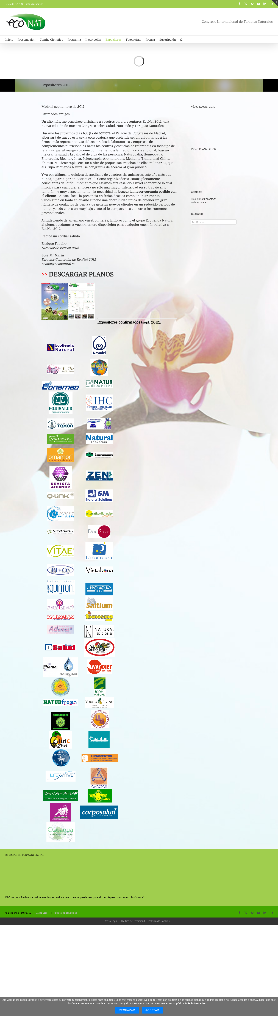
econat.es (202, 202)
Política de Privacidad (133, 921)
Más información (195, 1003)
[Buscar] (193, 221)
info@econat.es (34, 4)
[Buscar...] (214, 221)
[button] (181, 39)
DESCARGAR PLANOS (81, 274)
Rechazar (127, 1010)
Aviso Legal (111, 921)
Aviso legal (42, 912)
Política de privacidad (65, 912)
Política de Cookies (158, 921)
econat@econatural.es (58, 264)
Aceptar (152, 1010)
